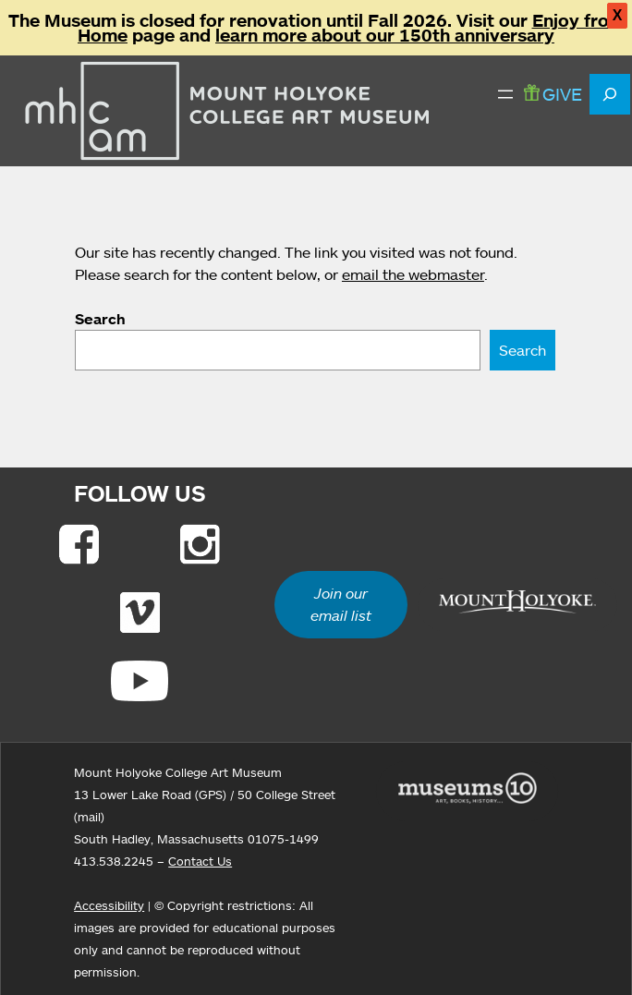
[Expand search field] (609, 94)
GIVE (553, 93)
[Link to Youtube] (139, 681)
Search (100, 318)
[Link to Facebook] (79, 544)
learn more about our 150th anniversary (384, 35)
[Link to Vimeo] (140, 612)
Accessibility (109, 905)
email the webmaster (413, 274)
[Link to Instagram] (200, 544)
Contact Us (200, 861)
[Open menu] (505, 94)
